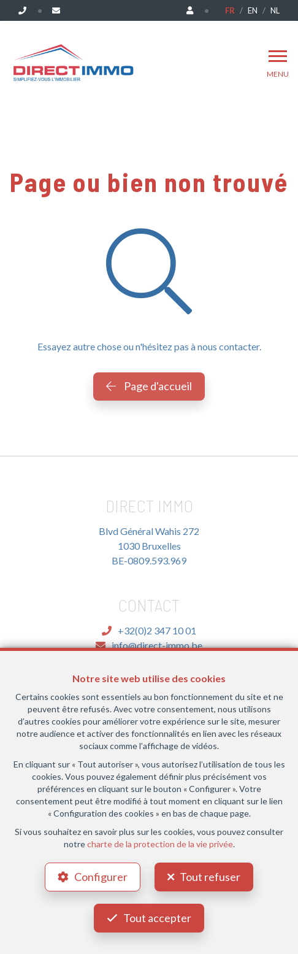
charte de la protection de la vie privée (160, 844)
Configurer (101, 876)
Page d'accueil (149, 386)
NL (275, 10)
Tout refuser (210, 876)
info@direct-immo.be (149, 645)
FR (230, 10)
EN (253, 10)
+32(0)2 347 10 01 (149, 630)
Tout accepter (157, 918)
